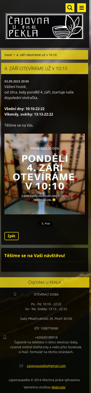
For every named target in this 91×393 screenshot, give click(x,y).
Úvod (8, 55)
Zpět (11, 236)
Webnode (59, 387)
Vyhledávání (70, 7)
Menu (81, 7)
